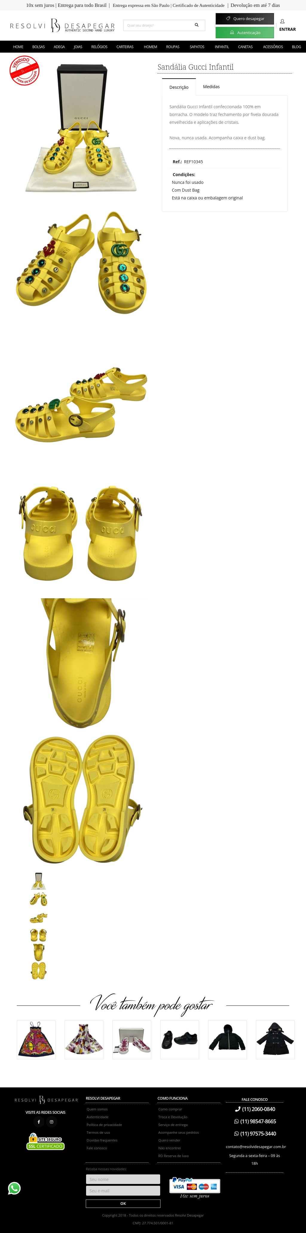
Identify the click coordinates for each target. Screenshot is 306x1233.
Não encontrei (169, 1148)
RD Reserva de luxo (173, 1155)
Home (18, 46)
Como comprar (170, 1109)
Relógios (99, 46)
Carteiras (125, 46)
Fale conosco (97, 1148)
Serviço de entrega (173, 1124)
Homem (150, 46)
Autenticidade (97, 1117)
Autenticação (245, 32)
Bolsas (38, 46)
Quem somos (97, 1109)
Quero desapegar (244, 18)
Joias (78, 46)
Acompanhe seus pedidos (178, 1132)
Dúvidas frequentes (102, 1140)
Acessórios (273, 46)
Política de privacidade (104, 1124)
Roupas (172, 46)
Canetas (245, 46)
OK (123, 1203)
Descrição (179, 87)
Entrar (287, 25)
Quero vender (169, 1140)
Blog (296, 46)
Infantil (222, 46)
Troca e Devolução (172, 1117)
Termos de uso (98, 1132)
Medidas (211, 86)
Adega (59, 46)
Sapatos (197, 46)
